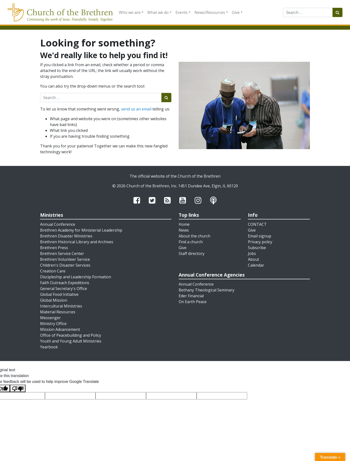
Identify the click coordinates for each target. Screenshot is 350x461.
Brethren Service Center (62, 253)
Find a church (191, 241)
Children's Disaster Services (65, 265)
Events (181, 12)
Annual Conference (57, 224)
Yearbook (49, 347)
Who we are (129, 12)
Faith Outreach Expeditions (64, 282)
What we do (158, 12)
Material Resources (57, 312)
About (253, 259)
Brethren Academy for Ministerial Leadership (81, 230)
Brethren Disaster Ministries (66, 236)
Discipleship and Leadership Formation (75, 277)
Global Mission (53, 300)
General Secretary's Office (63, 288)
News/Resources (209, 12)
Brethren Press (54, 247)
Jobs (252, 253)
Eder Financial (191, 295)
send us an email (136, 109)
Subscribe (257, 247)
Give (236, 12)
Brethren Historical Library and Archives (76, 241)
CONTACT (257, 224)
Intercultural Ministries (61, 306)
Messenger (50, 317)
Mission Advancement (60, 329)
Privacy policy (260, 241)
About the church (194, 236)
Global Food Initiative (59, 294)
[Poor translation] (18, 388)
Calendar (256, 265)
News (184, 230)
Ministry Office (53, 323)
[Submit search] (337, 12)
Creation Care (52, 271)
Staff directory (191, 253)
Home (184, 224)
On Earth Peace (193, 301)
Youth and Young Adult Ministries (70, 341)
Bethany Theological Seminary (206, 290)
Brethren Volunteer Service (65, 259)
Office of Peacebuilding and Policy (70, 335)
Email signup (259, 236)
